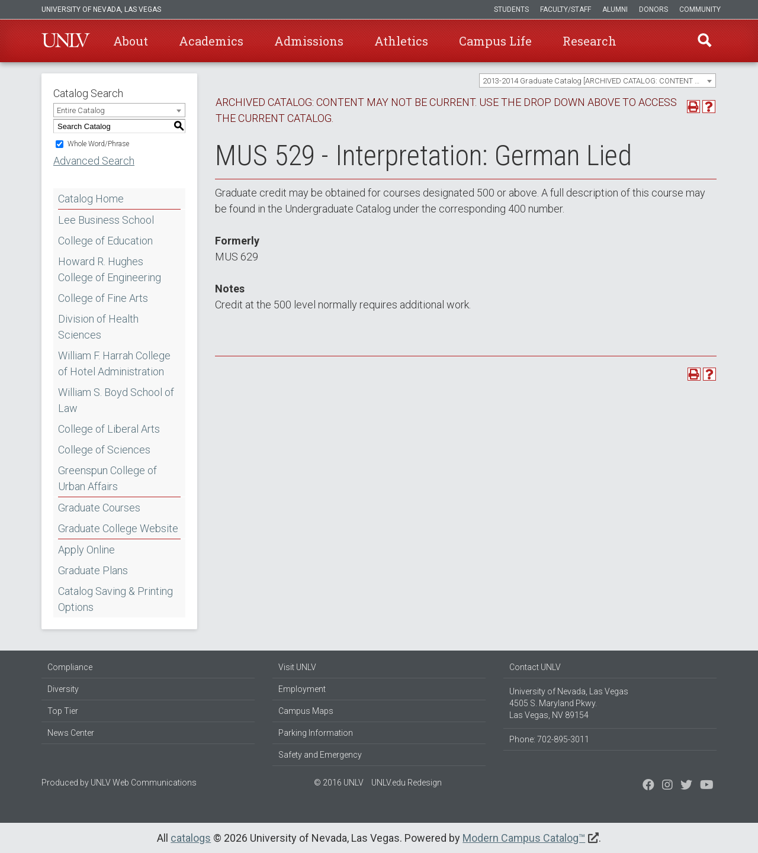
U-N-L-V (66, 41)
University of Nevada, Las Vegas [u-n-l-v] (101, 9)
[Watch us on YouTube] (707, 786)
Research (589, 41)
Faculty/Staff (565, 9)
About (130, 41)
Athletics (401, 41)
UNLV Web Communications (144, 782)
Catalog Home (91, 198)
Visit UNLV (297, 667)
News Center (70, 733)
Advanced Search (93, 160)
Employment (302, 689)
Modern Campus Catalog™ (523, 838)
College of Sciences (104, 449)
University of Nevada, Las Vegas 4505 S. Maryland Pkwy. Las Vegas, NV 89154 (568, 703)
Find (704, 41)
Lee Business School (106, 220)
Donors (653, 9)
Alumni (615, 9)
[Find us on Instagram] (686, 786)
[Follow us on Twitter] (667, 786)
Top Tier (62, 711)
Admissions (308, 41)
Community (700, 9)
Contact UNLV (535, 667)
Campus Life (495, 41)
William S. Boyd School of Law (116, 400)
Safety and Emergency (320, 754)
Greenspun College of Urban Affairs (107, 478)
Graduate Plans (93, 570)
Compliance (69, 667)
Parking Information (315, 733)
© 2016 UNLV (339, 782)
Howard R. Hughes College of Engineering (109, 269)
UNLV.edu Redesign (406, 782)
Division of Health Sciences (98, 327)
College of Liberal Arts (109, 429)
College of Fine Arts (103, 298)
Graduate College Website (118, 528)
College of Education (105, 240)
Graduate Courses (99, 507)
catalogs (191, 838)
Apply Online (86, 549)
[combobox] (597, 80)
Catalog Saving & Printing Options (115, 599)
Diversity (63, 689)
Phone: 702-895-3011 (549, 739)
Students (511, 9)
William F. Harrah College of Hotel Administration (114, 363)
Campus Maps (305, 711)
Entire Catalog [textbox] (81, 110)
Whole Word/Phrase (98, 144)
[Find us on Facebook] (648, 786)
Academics (211, 41)
